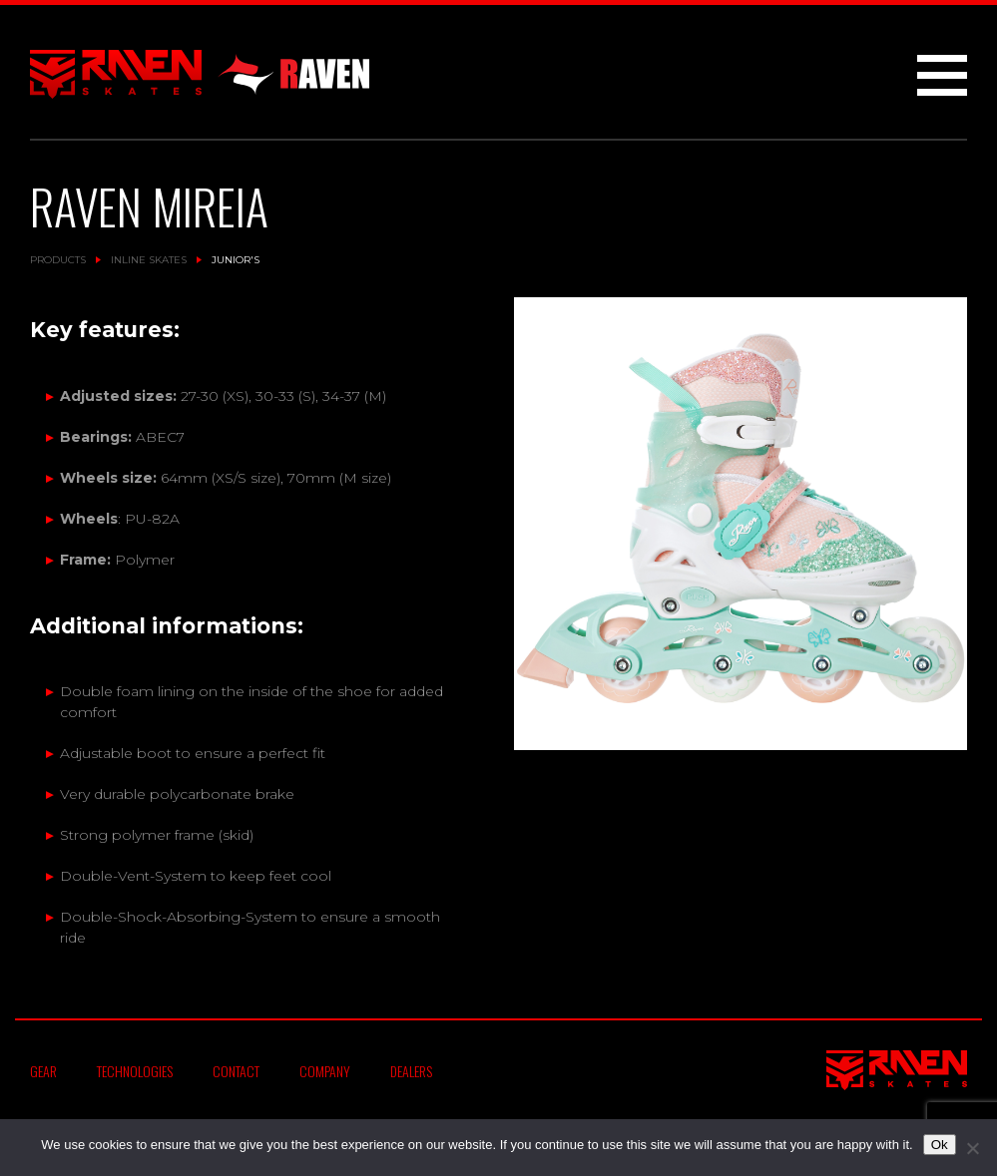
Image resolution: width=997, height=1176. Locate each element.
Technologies (135, 1070)
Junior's (235, 259)
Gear (43, 1070)
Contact (236, 1070)
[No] (972, 1148)
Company (324, 1070)
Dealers (411, 1070)
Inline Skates (149, 259)
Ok (939, 1144)
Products (58, 259)
